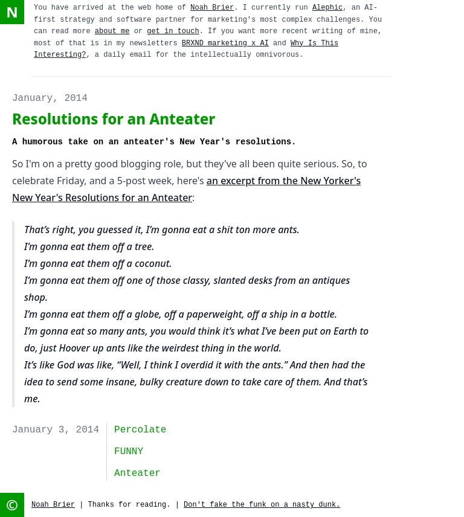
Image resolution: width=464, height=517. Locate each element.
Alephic (327, 8)
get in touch (173, 31)
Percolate (140, 430)
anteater (137, 473)
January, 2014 (50, 98)
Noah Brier (212, 8)
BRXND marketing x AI (225, 43)
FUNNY (128, 451)
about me (112, 31)
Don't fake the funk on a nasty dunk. (262, 505)
